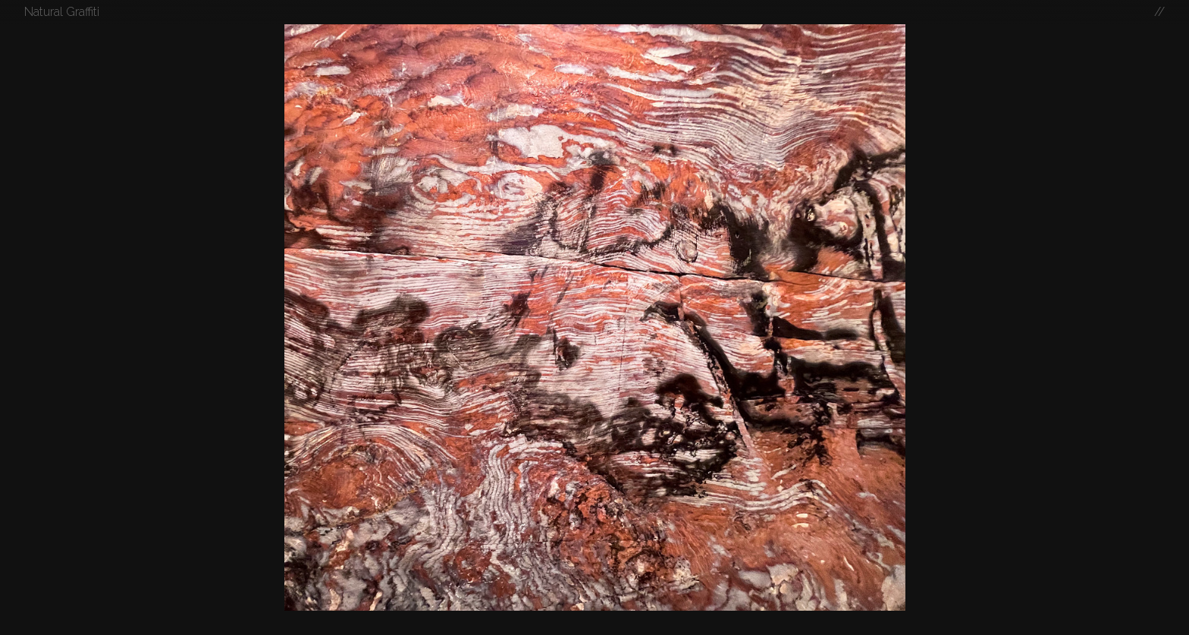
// (1159, 12)
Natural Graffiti (61, 12)
